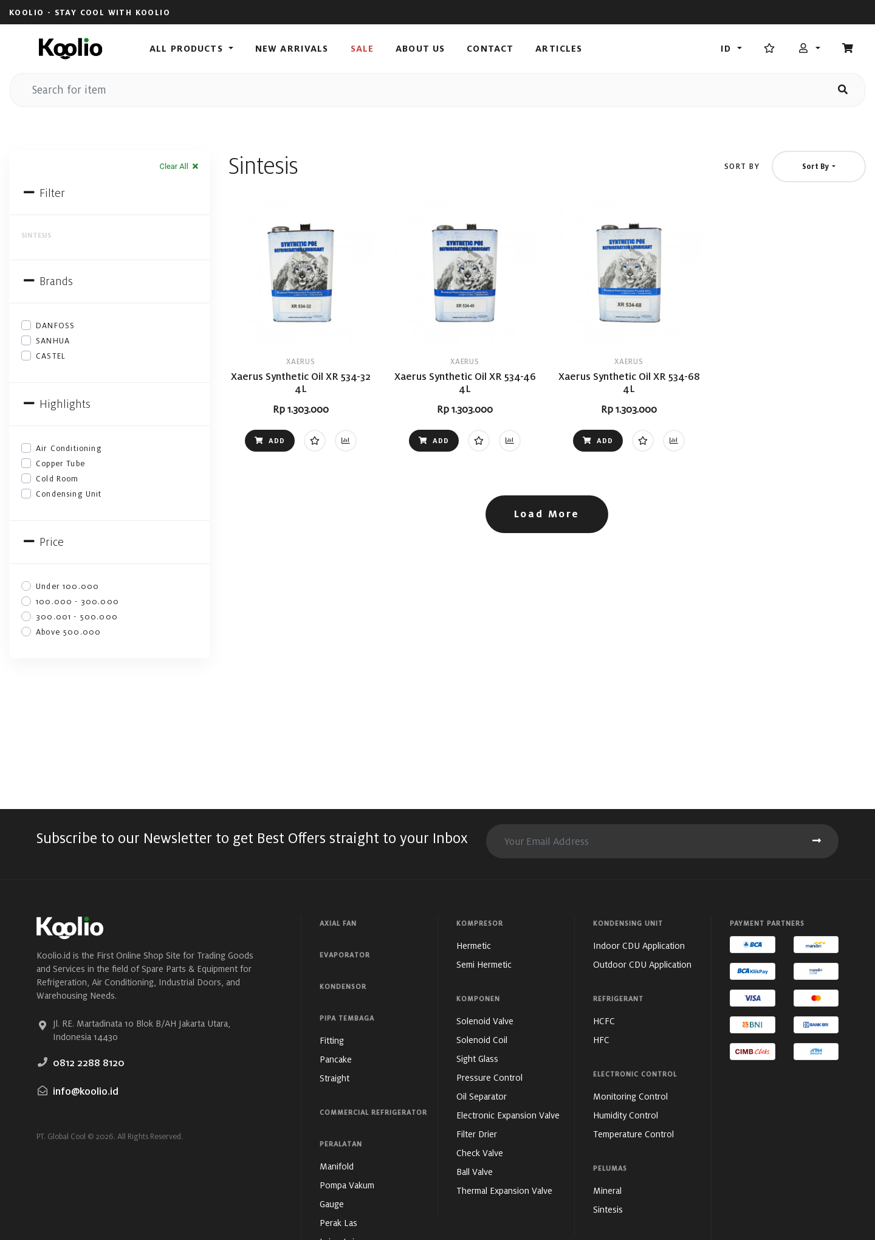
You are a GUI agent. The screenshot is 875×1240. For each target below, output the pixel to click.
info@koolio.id (85, 1091)
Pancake (336, 1059)
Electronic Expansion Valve (508, 1115)
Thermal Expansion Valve (504, 1190)
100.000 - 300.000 (77, 601)
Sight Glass (477, 1058)
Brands (47, 281)
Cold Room (57, 479)
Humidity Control (625, 1115)
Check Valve (479, 1153)
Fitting (332, 1040)
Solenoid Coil (481, 1039)
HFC (601, 1039)
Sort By (742, 166)
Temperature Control (633, 1134)
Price (42, 542)
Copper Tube (60, 463)
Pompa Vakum (347, 1185)
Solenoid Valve (484, 1021)
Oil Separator (481, 1096)
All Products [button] (187, 48)
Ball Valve (474, 1171)
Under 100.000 (67, 586)
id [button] (727, 48)
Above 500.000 (68, 632)
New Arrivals (292, 48)
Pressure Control (489, 1077)
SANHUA (53, 341)
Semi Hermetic (484, 964)
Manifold (337, 1166)
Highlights (56, 404)
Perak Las (338, 1222)
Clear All (180, 166)
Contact (490, 48)
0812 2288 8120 (89, 1062)
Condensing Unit (69, 494)
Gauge (332, 1204)
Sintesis (608, 1209)
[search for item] (416, 90)
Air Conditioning (69, 448)
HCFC (604, 1021)
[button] (809, 48)
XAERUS (301, 361)
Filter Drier (476, 1134)
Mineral (607, 1190)
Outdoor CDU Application (642, 964)
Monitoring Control (630, 1096)
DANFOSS (55, 325)
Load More (547, 514)
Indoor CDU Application (639, 945)
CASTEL (51, 356)
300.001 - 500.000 (77, 616)
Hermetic (473, 945)
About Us (420, 48)
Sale (362, 48)
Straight (334, 1078)
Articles (558, 48)
